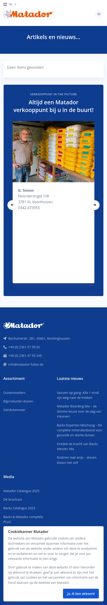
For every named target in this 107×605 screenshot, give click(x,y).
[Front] (23, 324)
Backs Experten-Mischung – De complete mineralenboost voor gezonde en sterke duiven (79, 430)
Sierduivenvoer (14, 410)
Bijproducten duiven (18, 401)
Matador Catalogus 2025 (21, 491)
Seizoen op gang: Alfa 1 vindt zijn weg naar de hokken (78, 395)
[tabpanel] (53, 202)
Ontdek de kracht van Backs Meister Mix (77, 446)
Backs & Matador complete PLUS (23, 519)
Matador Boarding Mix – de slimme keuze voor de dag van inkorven (79, 411)
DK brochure (12, 499)
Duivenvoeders (14, 392)
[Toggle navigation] (99, 14)
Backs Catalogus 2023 (19, 508)
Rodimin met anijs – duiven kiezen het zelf (77, 460)
